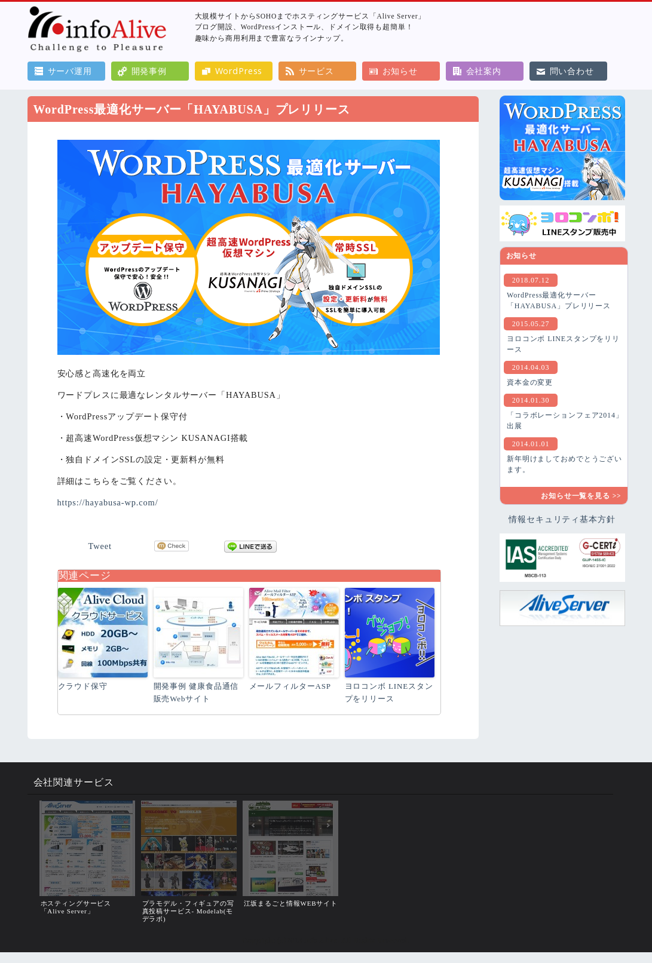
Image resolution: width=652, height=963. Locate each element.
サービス (316, 70)
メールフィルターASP (290, 686)
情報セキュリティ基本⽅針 (562, 519)
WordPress (239, 70)
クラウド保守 (83, 686)
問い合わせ (572, 70)
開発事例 (149, 70)
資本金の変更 (530, 382)
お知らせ (400, 70)
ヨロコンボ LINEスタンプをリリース (389, 692)
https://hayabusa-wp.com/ (107, 502)
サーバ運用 (70, 70)
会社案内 (483, 70)
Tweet (100, 546)
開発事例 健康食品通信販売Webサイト (196, 692)
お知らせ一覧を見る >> (581, 495)
